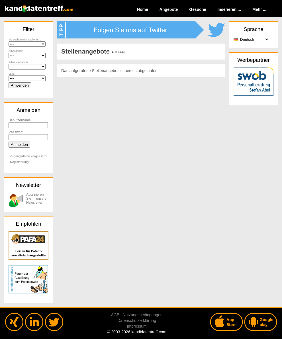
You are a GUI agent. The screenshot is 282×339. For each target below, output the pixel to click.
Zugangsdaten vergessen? (28, 156)
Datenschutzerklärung (136, 320)
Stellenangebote (85, 51)
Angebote (169, 9)
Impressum (136, 326)
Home (142, 9)
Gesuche (197, 9)
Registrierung (19, 162)
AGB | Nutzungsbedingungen (136, 315)
